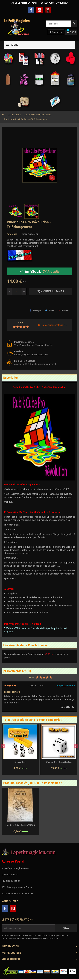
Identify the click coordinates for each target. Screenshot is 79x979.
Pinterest (64, 310)
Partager (35, 310)
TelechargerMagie (48, 10)
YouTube (39, 10)
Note (20, 322)
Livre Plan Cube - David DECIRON (20, 825)
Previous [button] (3, 746)
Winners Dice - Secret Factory (59, 762)
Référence (12, 234)
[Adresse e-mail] (28, 928)
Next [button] (76, 746)
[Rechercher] (61, 23)
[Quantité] (17, 291)
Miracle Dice (20, 762)
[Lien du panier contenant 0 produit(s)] (71, 32)
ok (66, 928)
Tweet (50, 310)
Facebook (31, 10)
